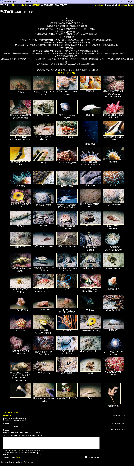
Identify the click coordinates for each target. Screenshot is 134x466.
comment (8, 412)
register (18, 453)
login (12, 453)
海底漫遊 (36, 5)
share (16, 412)
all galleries (22, 5)
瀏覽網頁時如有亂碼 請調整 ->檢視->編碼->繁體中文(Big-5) (67, 70)
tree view (98, 5)
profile (12, 5)
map (131, 5)
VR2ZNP (7, 415)
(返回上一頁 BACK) (67, 73)
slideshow (122, 5)
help (18, 459)
